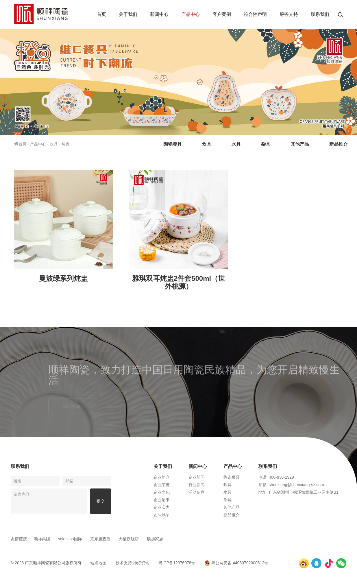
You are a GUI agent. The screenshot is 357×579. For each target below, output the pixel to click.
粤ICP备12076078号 (176, 562)
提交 (101, 501)
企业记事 (161, 499)
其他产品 (300, 144)
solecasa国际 (70, 538)
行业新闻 (196, 484)
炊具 (54, 144)
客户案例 (221, 14)
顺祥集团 (42, 538)
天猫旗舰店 (129, 538)
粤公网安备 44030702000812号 (236, 562)
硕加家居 (155, 538)
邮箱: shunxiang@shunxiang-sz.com (291, 484)
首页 (101, 14)
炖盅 (66, 144)
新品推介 (338, 144)
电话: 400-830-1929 (276, 477)
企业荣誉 (161, 484)
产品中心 (190, 14)
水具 (236, 144)
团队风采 (161, 514)
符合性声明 (255, 14)
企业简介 (161, 477)
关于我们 (128, 14)
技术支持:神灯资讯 (132, 562)
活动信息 (196, 492)
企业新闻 (196, 477)
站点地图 (98, 562)
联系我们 (320, 14)
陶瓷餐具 (172, 144)
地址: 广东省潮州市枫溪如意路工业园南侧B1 (298, 492)
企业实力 (161, 507)
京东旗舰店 (100, 538)
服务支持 (289, 14)
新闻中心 (159, 14)
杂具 (265, 144)
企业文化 (161, 492)
